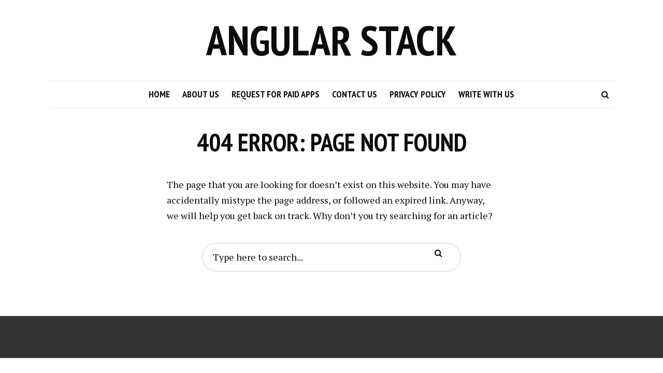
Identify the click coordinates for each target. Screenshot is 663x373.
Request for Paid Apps (276, 94)
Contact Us (354, 94)
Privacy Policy (418, 94)
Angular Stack (331, 40)
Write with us (486, 94)
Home (159, 94)
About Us (200, 94)
